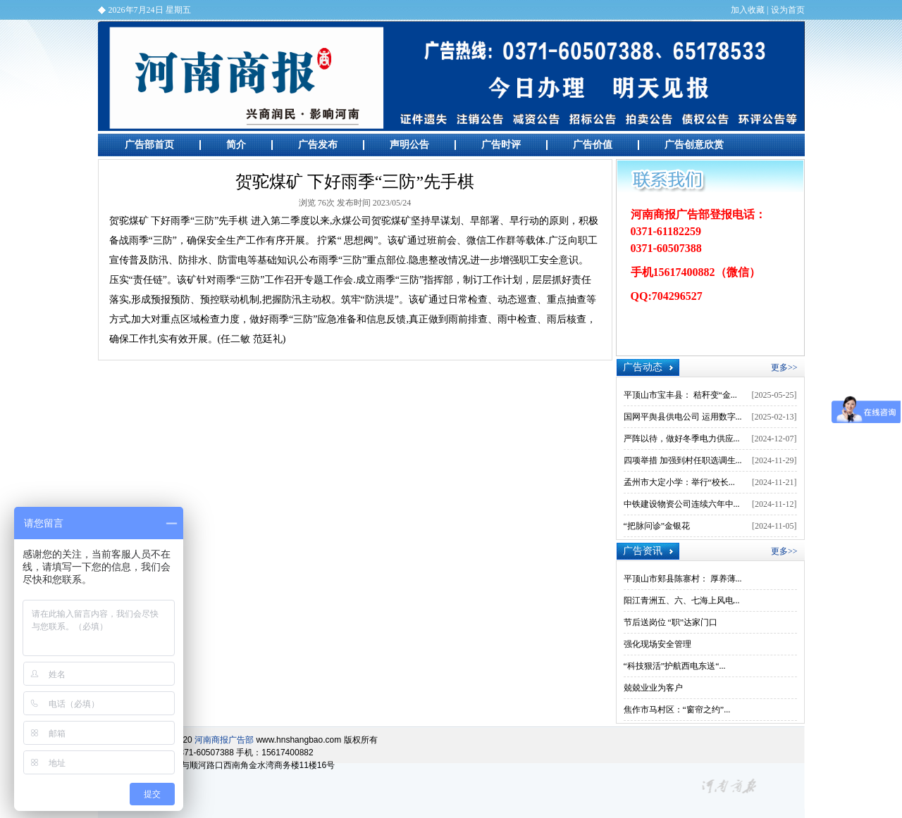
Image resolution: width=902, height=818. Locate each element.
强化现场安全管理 (657, 644)
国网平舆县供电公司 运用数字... (683, 417)
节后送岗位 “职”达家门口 (671, 622)
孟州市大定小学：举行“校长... (679, 482)
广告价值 (592, 144)
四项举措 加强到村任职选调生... (683, 460)
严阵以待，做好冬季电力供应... (682, 438)
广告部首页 (149, 144)
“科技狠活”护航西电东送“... (675, 666)
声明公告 (409, 144)
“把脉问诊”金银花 (657, 526)
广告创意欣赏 (694, 144)
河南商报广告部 (451, 76)
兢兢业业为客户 (653, 688)
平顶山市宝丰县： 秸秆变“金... (680, 395)
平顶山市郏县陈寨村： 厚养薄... (683, 579)
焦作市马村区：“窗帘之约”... (677, 710)
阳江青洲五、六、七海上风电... (682, 600)
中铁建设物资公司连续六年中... (682, 504)
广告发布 (318, 144)
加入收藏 (748, 10)
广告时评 (501, 144)
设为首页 (788, 10)
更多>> (784, 367)
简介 (236, 144)
